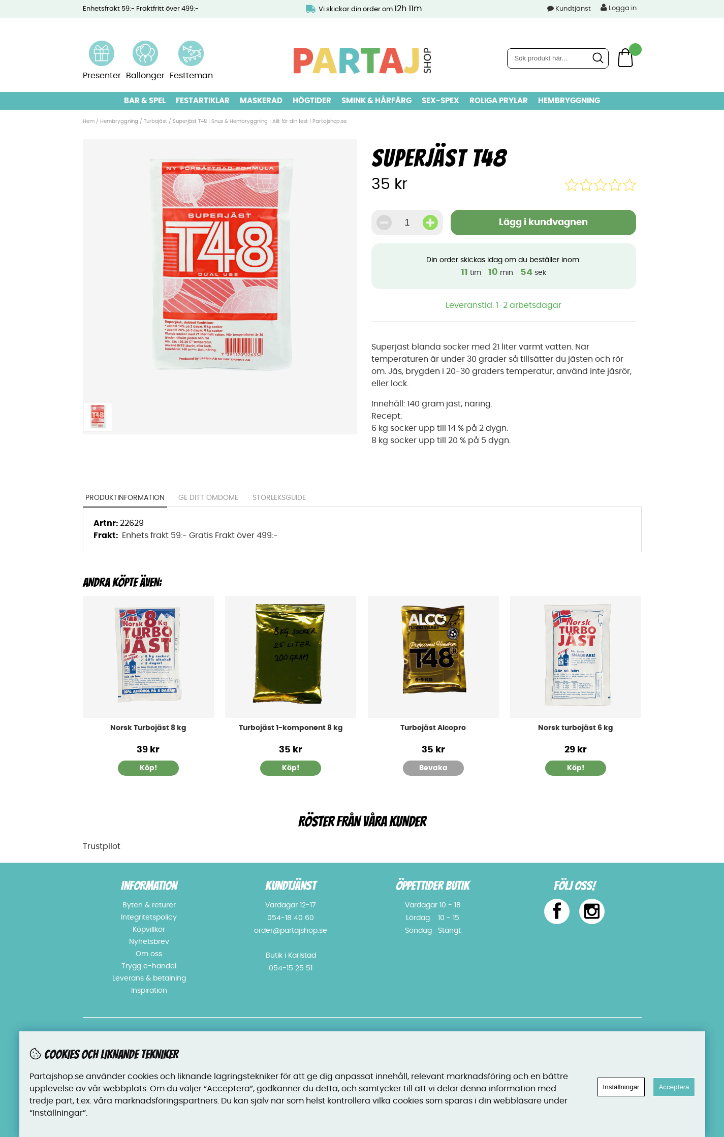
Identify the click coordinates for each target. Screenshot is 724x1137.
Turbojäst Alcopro (433, 728)
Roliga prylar (498, 101)
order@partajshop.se (290, 930)
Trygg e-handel (148, 966)
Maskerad (261, 101)
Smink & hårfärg (376, 101)
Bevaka (433, 768)
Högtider (312, 101)
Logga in (619, 8)
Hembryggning (569, 101)
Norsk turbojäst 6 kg (575, 728)
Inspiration (149, 990)
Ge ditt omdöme (208, 497)
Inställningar (621, 1087)
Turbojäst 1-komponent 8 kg (291, 728)
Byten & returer (149, 905)
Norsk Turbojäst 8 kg (148, 728)
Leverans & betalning (149, 978)
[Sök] (558, 58)
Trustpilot (101, 846)
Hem (89, 121)
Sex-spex (440, 101)
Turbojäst (155, 121)
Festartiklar (203, 101)
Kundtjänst (573, 9)
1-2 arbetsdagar (528, 305)
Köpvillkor (149, 929)
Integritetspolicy (149, 917)
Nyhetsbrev (149, 941)
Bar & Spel (145, 101)
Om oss (149, 954)
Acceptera (673, 1087)
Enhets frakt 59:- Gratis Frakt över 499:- (200, 535)
